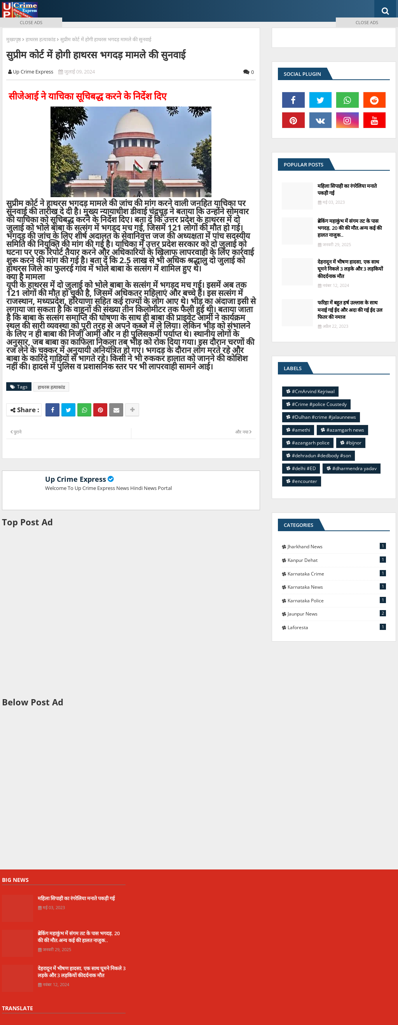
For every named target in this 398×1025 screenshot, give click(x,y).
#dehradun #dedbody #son (321, 455)
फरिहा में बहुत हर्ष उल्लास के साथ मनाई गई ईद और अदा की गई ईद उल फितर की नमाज (350, 309)
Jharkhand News (337, 546)
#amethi (301, 430)
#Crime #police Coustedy (319, 404)
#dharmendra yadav (354, 468)
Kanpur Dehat (337, 559)
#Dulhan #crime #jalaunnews (324, 417)
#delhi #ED (304, 468)
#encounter (304, 481)
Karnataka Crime (337, 573)
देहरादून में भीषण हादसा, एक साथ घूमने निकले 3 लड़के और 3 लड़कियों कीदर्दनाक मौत (350, 268)
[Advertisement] (131, 612)
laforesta (337, 627)
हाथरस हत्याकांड (51, 387)
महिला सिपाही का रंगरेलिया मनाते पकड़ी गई (76, 898)
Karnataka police (337, 600)
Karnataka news (337, 586)
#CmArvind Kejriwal (313, 391)
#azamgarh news (345, 430)
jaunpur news (337, 613)
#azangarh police (311, 442)
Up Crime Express (75, 479)
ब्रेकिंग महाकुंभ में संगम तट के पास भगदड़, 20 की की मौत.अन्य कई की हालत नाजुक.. (79, 937)
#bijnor (353, 442)
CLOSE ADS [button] (31, 22)
